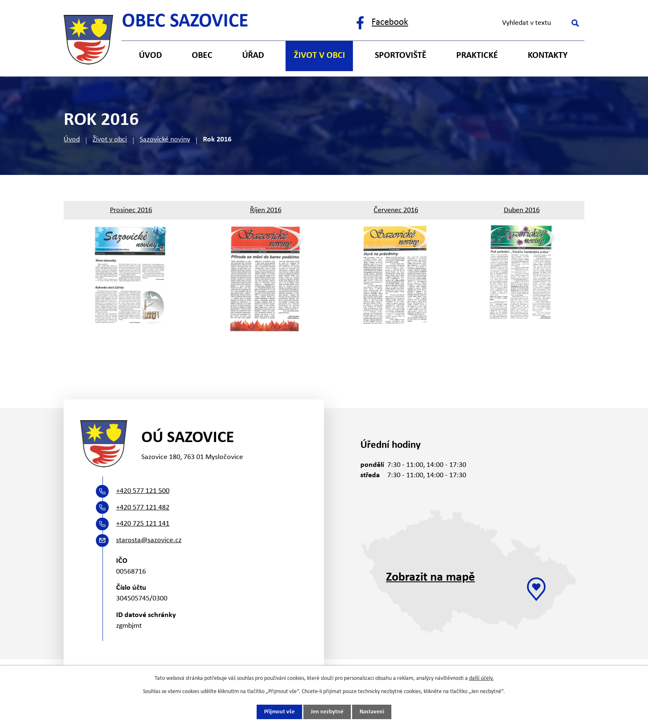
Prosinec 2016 (131, 210)
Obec (202, 55)
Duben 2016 (522, 210)
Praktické (477, 55)
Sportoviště (400, 55)
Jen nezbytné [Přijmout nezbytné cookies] (327, 712)
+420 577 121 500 (142, 491)
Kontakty (547, 55)
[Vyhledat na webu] (539, 23)
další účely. (481, 678)
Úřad (253, 55)
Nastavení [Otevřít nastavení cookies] (372, 712)
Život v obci (110, 139)
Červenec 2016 (396, 210)
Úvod (72, 139)
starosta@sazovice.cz (148, 540)
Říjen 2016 (265, 210)
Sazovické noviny (165, 139)
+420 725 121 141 (142, 524)
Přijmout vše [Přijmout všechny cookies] (279, 712)
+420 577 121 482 (142, 508)
